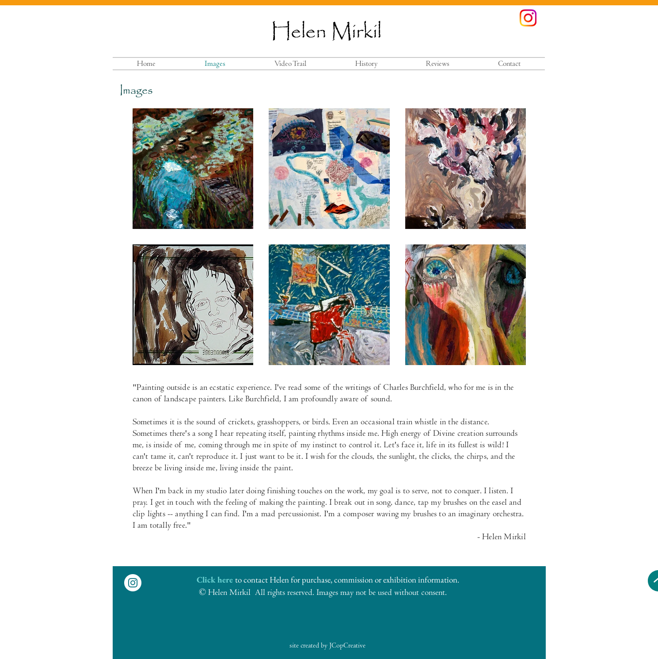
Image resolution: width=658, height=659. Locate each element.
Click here (215, 579)
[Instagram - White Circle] (132, 582)
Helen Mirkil (326, 32)
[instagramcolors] (527, 18)
